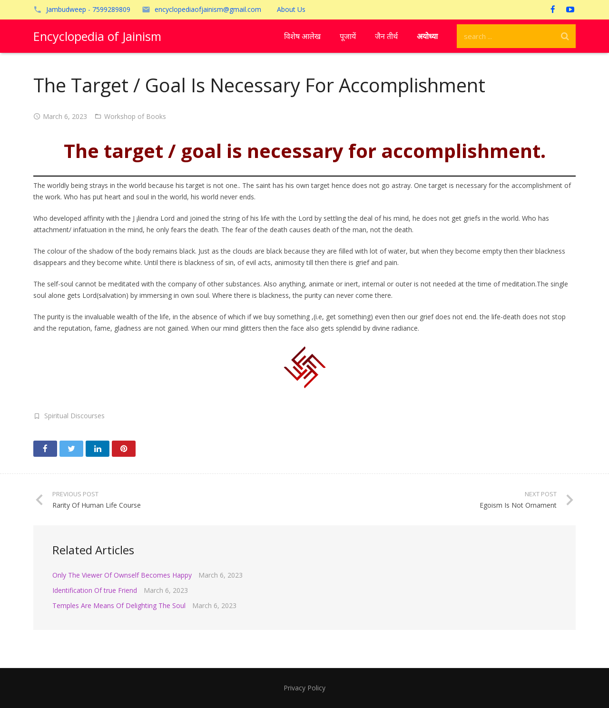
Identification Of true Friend (94, 590)
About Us (291, 9)
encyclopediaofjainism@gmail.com (208, 9)
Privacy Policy (304, 687)
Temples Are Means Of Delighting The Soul (119, 605)
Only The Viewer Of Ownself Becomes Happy (122, 575)
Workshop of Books (135, 116)
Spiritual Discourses (74, 415)
